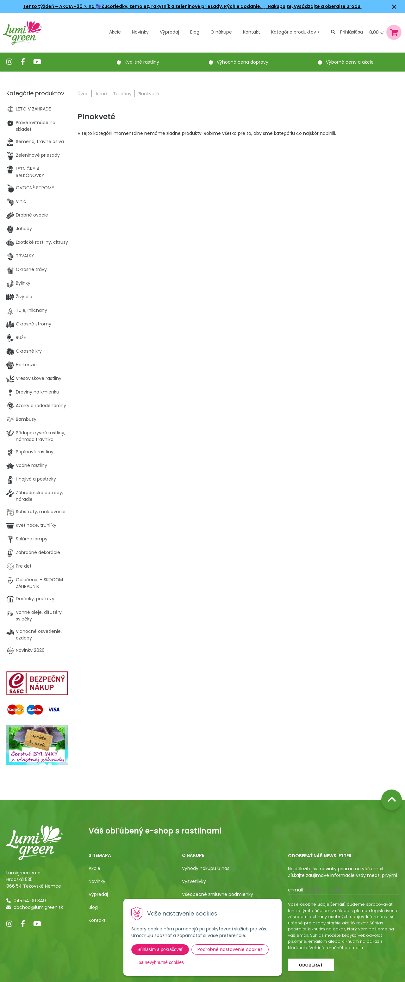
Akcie (115, 32)
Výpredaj (169, 32)
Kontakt (97, 920)
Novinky (140, 32)
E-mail (295, 890)
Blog (93, 907)
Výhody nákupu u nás (205, 868)
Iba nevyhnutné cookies (160, 962)
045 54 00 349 (30, 900)
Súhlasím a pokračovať (160, 949)
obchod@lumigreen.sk (38, 907)
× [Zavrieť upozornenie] (394, 6)
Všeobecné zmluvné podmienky (217, 894)
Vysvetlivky (194, 881)
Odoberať (310, 965)
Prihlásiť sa (351, 32)
